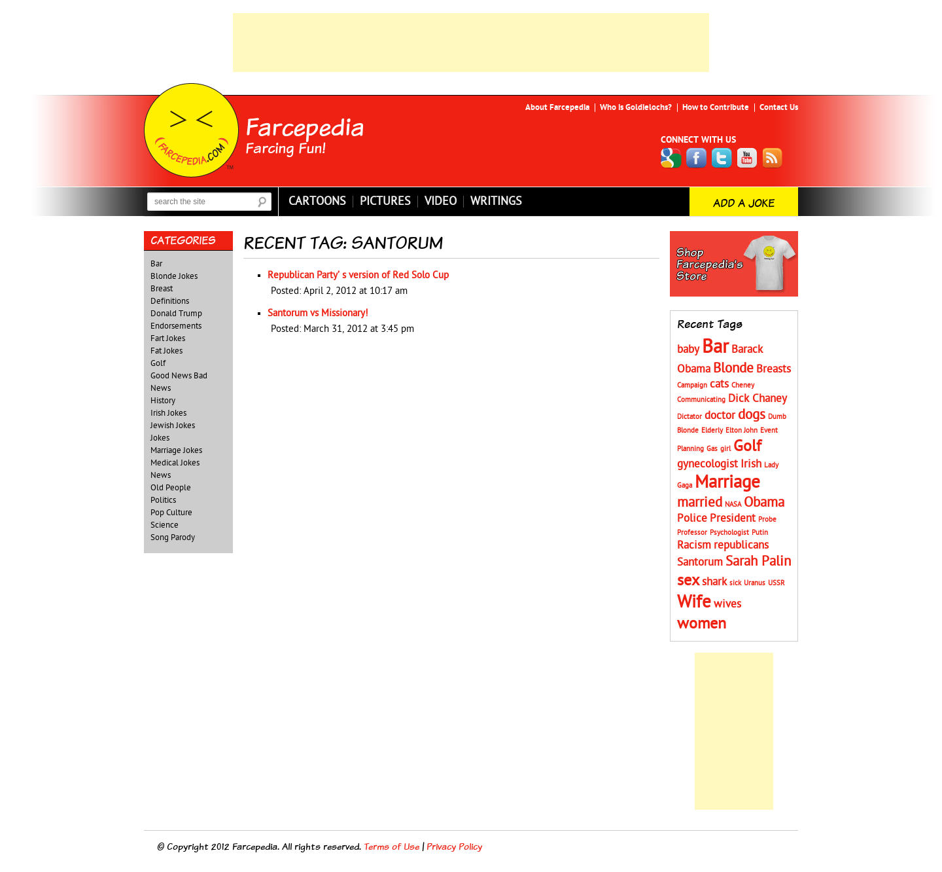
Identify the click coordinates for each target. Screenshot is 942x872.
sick (735, 583)
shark (714, 582)
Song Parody (172, 537)
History (162, 400)
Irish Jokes (168, 413)
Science (164, 525)
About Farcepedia (557, 107)
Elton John (741, 430)
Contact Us (778, 107)
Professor (692, 532)
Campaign (692, 385)
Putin (760, 532)
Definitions (169, 301)
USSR (776, 583)
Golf (158, 363)
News (160, 475)
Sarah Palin (758, 561)
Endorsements (175, 326)
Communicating (701, 399)
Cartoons (317, 202)
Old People (170, 487)
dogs (751, 415)
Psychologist (729, 532)
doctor (720, 415)
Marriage (727, 482)
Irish (751, 464)
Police (692, 518)
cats (719, 384)
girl (725, 449)
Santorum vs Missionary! (318, 313)
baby (688, 349)
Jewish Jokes (172, 425)
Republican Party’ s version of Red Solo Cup (358, 275)
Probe (767, 519)
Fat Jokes (166, 351)
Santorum (700, 562)
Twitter (722, 158)
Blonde (733, 368)
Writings (496, 202)
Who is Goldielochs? (636, 107)
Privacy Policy (454, 846)
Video (441, 202)
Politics (163, 500)
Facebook (696, 158)
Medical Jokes (175, 463)
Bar (156, 264)
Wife (694, 602)
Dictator (689, 416)
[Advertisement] (471, 42)
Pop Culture (171, 512)
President (733, 518)
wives (727, 604)
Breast (161, 288)
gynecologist (707, 464)
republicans (741, 545)
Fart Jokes (167, 338)
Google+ (671, 158)
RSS (773, 158)
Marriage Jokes (176, 450)
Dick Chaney (757, 398)
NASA (733, 504)
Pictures (385, 202)
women (701, 623)
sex (688, 580)
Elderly (712, 430)
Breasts (773, 369)
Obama (764, 502)
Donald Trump (176, 313)
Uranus (754, 583)
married (699, 502)
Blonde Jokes (174, 276)
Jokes (159, 438)
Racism (694, 545)
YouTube (747, 158)
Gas (712, 449)
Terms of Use (391, 846)
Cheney (742, 385)
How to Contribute (715, 107)
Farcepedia (304, 126)
